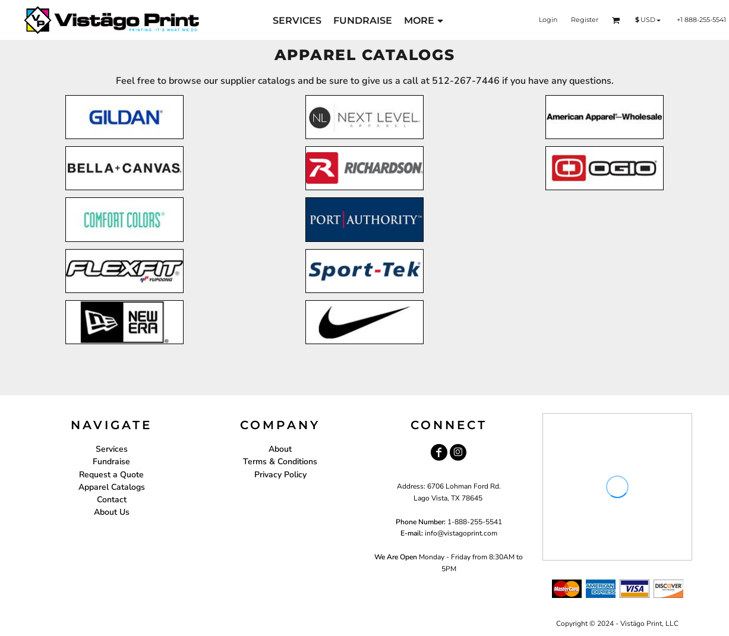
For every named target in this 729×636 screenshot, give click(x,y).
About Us (112, 512)
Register (584, 19)
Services (112, 449)
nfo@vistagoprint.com (462, 533)
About (280, 449)
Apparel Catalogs (111, 487)
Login (548, 19)
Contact (112, 499)
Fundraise (111, 461)
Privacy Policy (280, 474)
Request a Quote (111, 474)
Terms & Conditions (280, 461)
